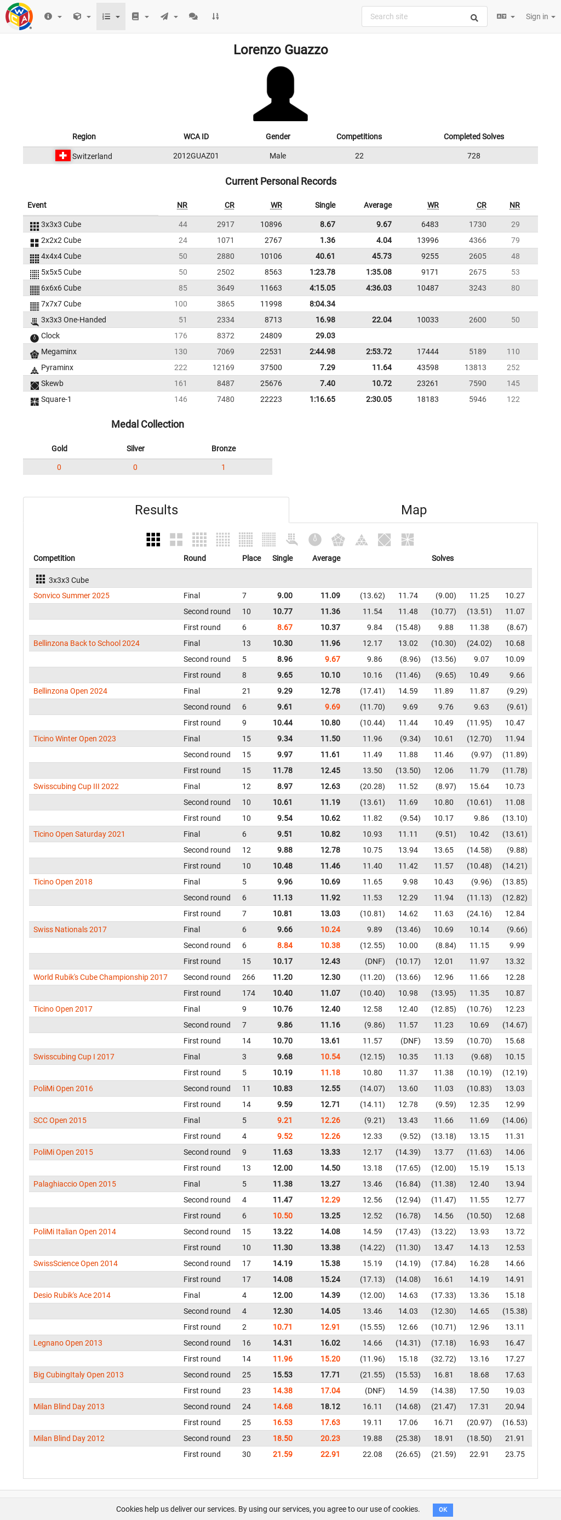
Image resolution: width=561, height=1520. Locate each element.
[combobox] (425, 16)
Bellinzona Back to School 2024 (86, 643)
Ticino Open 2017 (63, 1009)
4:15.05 (322, 287)
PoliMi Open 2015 (63, 1152)
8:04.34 (322, 303)
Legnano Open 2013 (67, 1342)
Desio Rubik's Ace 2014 (72, 1295)
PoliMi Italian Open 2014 (74, 1231)
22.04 (382, 319)
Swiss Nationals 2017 (70, 929)
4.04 (384, 240)
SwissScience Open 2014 (75, 1263)
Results (156, 510)
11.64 (382, 367)
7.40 (327, 383)
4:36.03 (379, 287)
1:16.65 (322, 399)
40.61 (325, 256)
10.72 (382, 383)
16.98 (325, 319)
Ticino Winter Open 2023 (74, 738)
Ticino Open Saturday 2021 (79, 834)
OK (443, 1509)
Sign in (541, 16)
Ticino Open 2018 (63, 881)
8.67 (327, 224)
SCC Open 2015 (60, 1120)
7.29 (327, 367)
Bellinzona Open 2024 (70, 691)
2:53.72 (379, 351)
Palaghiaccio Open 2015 (74, 1183)
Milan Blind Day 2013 (69, 1406)
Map (414, 510)
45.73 (382, 256)
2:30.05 (379, 399)
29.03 (325, 335)
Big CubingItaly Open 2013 (78, 1374)
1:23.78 (322, 272)
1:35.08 (379, 272)
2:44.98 (322, 351)
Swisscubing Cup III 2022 (76, 786)
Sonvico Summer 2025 (71, 595)
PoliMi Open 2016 (63, 1088)
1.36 (327, 240)
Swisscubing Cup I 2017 (74, 1056)
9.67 (384, 224)
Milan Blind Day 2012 (69, 1438)
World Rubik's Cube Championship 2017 (100, 977)
